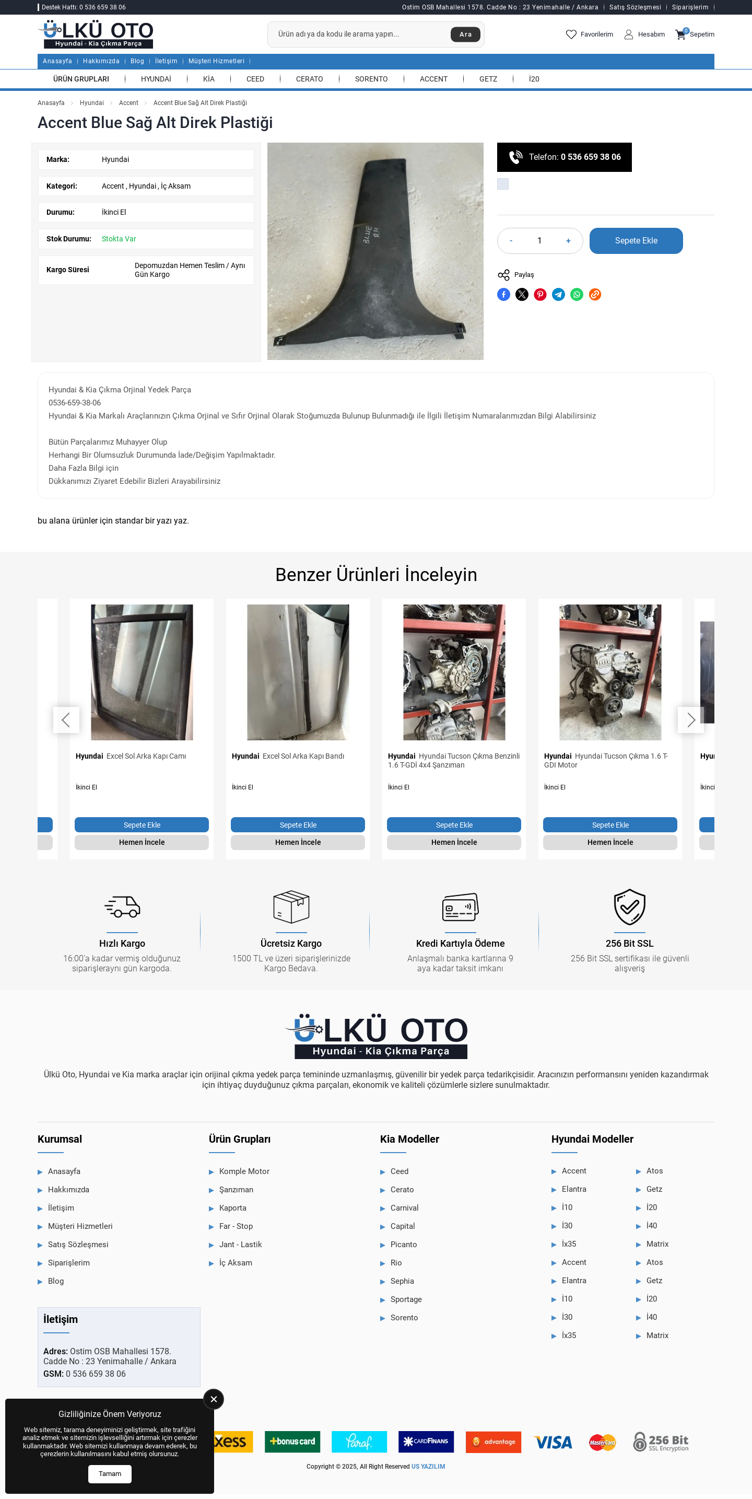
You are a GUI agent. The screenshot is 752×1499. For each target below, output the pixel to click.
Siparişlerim (690, 7)
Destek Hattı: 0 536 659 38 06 (84, 7)
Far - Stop (236, 1231)
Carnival (405, 1213)
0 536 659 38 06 (591, 162)
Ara (463, 37)
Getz (488, 83)
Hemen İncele (142, 847)
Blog (137, 66)
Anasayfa (57, 66)
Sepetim (694, 37)
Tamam (110, 1474)
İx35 (569, 1249)
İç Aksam (176, 191)
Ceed (255, 83)
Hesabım (644, 37)
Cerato (309, 83)
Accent (434, 83)
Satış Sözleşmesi (635, 7)
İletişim (166, 66)
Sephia (402, 1286)
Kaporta (232, 1213)
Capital (403, 1231)
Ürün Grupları (81, 83)
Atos (655, 1176)
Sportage (406, 1304)
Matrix (657, 1249)
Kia (209, 83)
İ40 (652, 1231)
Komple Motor (244, 1176)
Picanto (404, 1249)
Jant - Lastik (240, 1249)
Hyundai (156, 83)
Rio (396, 1268)
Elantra (574, 1194)
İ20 (534, 83)
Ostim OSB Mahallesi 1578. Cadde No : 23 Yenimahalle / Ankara (500, 7)
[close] (213, 1399)
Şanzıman (236, 1195)
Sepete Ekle (636, 245)
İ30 (567, 1231)
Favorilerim (589, 37)
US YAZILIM (428, 1471)
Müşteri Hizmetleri (216, 66)
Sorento (371, 83)
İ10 (567, 1212)
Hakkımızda (101, 66)
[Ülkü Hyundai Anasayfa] (105, 37)
